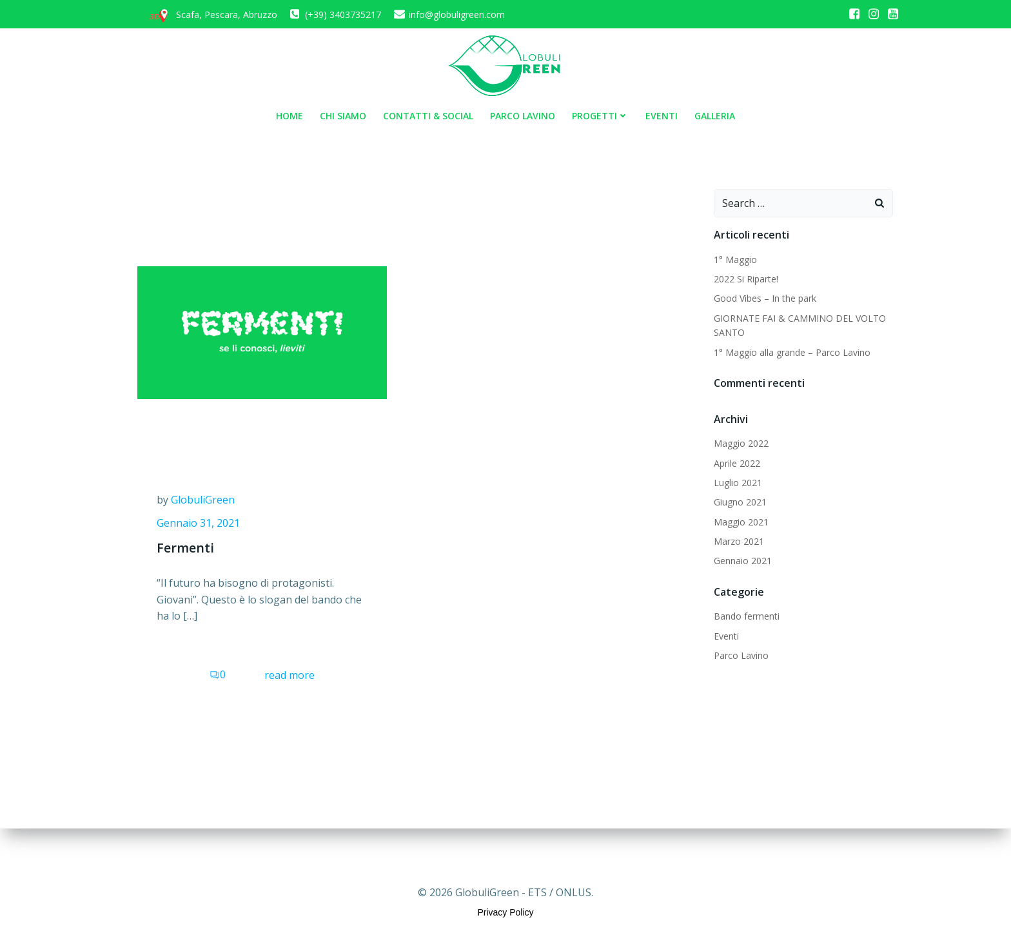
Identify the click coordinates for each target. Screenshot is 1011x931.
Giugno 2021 (740, 502)
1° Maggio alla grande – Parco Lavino (792, 352)
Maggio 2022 (741, 443)
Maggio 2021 (741, 522)
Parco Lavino (522, 116)
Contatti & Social (428, 116)
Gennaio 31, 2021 (198, 523)
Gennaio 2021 (743, 560)
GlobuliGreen (203, 500)
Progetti (600, 116)
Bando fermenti (747, 616)
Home (289, 116)
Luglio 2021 (738, 482)
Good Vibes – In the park (765, 298)
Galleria (714, 116)
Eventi (661, 116)
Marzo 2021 (739, 541)
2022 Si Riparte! (746, 279)
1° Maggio (735, 259)
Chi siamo (343, 116)
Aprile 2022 (737, 463)
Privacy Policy (505, 912)
